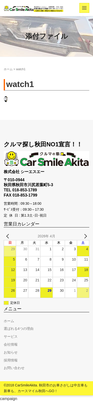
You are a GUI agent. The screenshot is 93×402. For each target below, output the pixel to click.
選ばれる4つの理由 (18, 329)
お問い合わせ (14, 368)
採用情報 (11, 360)
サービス (11, 336)
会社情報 (11, 344)
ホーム (8, 69)
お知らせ (11, 352)
